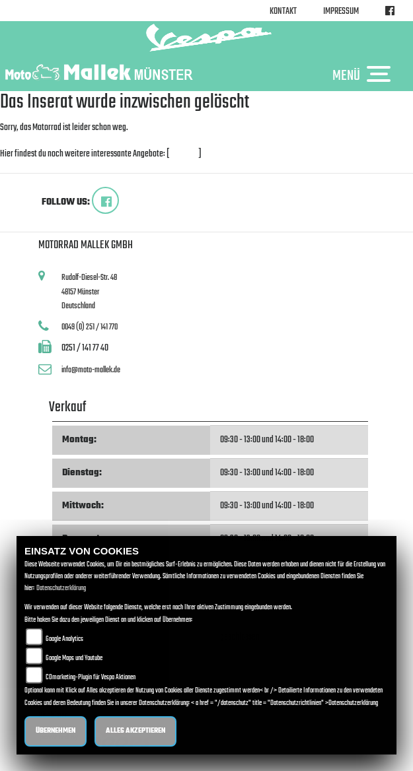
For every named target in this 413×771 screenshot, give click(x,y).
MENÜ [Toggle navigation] (364, 75)
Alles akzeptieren (135, 731)
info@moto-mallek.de (90, 370)
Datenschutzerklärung (61, 588)
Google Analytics (64, 639)
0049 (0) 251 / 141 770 (89, 327)
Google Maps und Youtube (74, 658)
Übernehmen (55, 731)
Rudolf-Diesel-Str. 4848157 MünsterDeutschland (89, 292)
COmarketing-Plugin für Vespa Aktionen (90, 677)
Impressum (341, 11)
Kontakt (283, 11)
